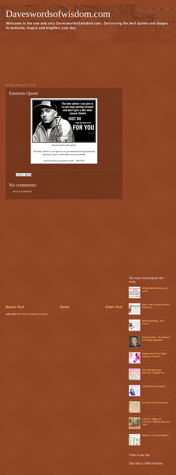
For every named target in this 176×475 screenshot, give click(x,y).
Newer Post (15, 307)
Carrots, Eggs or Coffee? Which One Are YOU (156, 421)
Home (64, 307)
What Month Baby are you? (155, 289)
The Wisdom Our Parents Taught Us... (153, 371)
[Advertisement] (88, 56)
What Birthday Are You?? (153, 322)
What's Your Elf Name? (155, 435)
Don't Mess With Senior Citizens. (156, 306)
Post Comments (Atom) (34, 313)
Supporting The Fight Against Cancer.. (154, 355)
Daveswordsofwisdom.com (58, 13)
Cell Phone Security (153, 386)
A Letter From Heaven (155, 402)
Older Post (113, 307)
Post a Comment (22, 191)
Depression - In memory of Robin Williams (156, 339)
